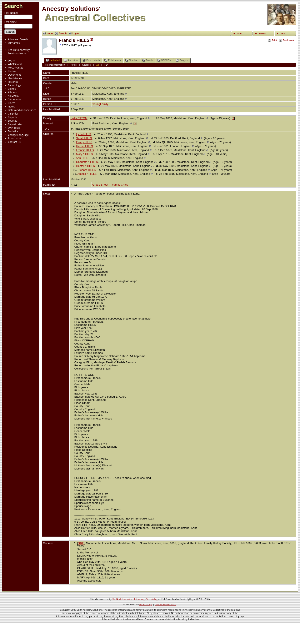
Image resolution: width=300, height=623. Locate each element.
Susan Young (145, 604)
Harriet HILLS (84, 146)
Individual (52, 60)
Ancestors (71, 60)
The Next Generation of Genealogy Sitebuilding (135, 599)
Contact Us (14, 142)
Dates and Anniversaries (22, 110)
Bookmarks (14, 138)
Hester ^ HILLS (85, 165)
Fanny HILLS (84, 142)
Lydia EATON (78, 118)
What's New (15, 64)
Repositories (15, 124)
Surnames (14, 43)
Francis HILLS (85, 150)
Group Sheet (100, 184)
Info (283, 33)
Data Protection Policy (165, 604)
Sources (12, 120)
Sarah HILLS (84, 138)
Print (274, 40)
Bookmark (288, 40)
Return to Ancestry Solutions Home (19, 51)
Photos (12, 71)
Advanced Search (18, 39)
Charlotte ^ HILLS (87, 162)
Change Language (18, 135)
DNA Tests (14, 128)
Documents (14, 74)
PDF (107, 65)
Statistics (13, 131)
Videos (12, 89)
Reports (12, 117)
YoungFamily (100, 104)
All (97, 65)
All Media (13, 96)
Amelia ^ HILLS (87, 173)
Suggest (182, 60)
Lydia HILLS (83, 134)
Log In (11, 60)
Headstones (15, 78)
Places (11, 103)
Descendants (91, 60)
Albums (12, 92)
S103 (81, 543)
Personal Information (54, 65)
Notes (11, 106)
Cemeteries (14, 99)
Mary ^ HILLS (84, 154)
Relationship (112, 60)
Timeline (131, 60)
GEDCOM (164, 60)
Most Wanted (16, 67)
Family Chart (120, 184)
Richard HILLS (87, 169)
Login (75, 33)
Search (13, 6)
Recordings (14, 85)
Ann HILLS (82, 158)
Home (50, 33)
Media (262, 33)
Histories (13, 82)
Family (147, 60)
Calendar (13, 113)
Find (240, 33)
